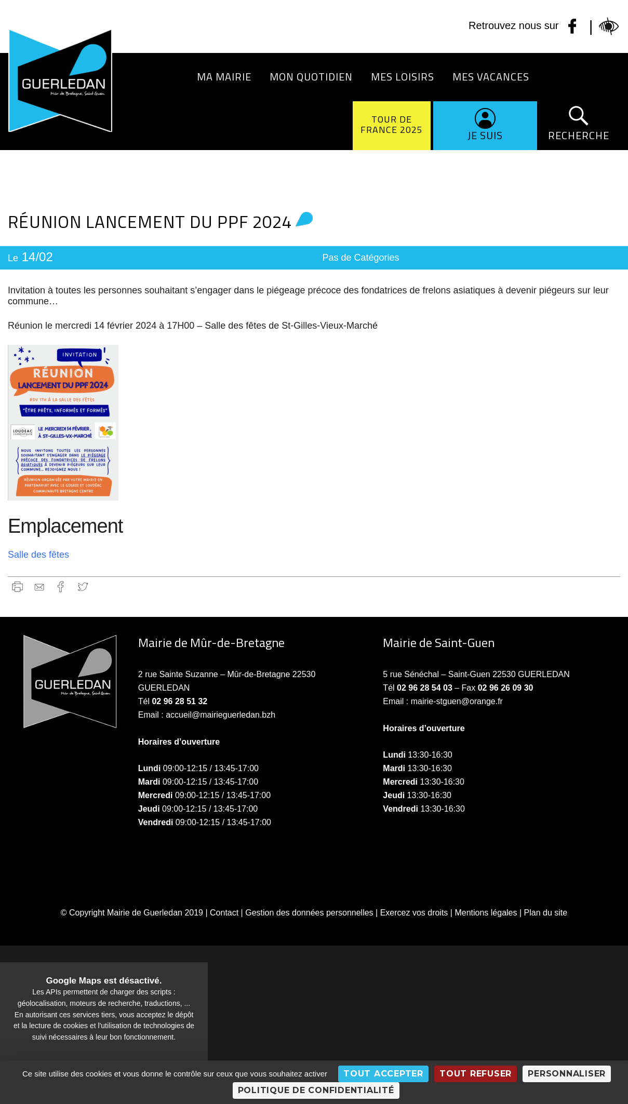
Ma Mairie (224, 77)
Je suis (485, 135)
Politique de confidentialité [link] (316, 1090)
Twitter (82, 586)
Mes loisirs (402, 77)
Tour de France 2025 (391, 124)
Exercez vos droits (414, 912)
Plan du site (546, 912)
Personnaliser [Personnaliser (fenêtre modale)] (567, 1074)
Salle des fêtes (38, 554)
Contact (224, 912)
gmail (39, 586)
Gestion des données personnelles (309, 912)
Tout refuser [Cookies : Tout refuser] (475, 1074)
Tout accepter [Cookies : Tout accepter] (383, 1074)
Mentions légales (486, 912)
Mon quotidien (311, 77)
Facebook (61, 586)
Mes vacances (490, 77)
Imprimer (17, 586)
